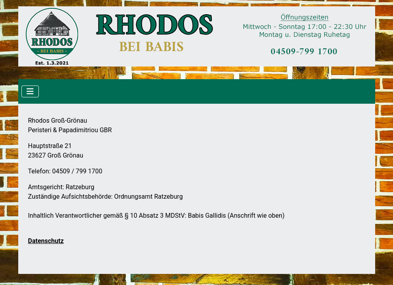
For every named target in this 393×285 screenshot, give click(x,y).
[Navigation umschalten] (30, 91)
